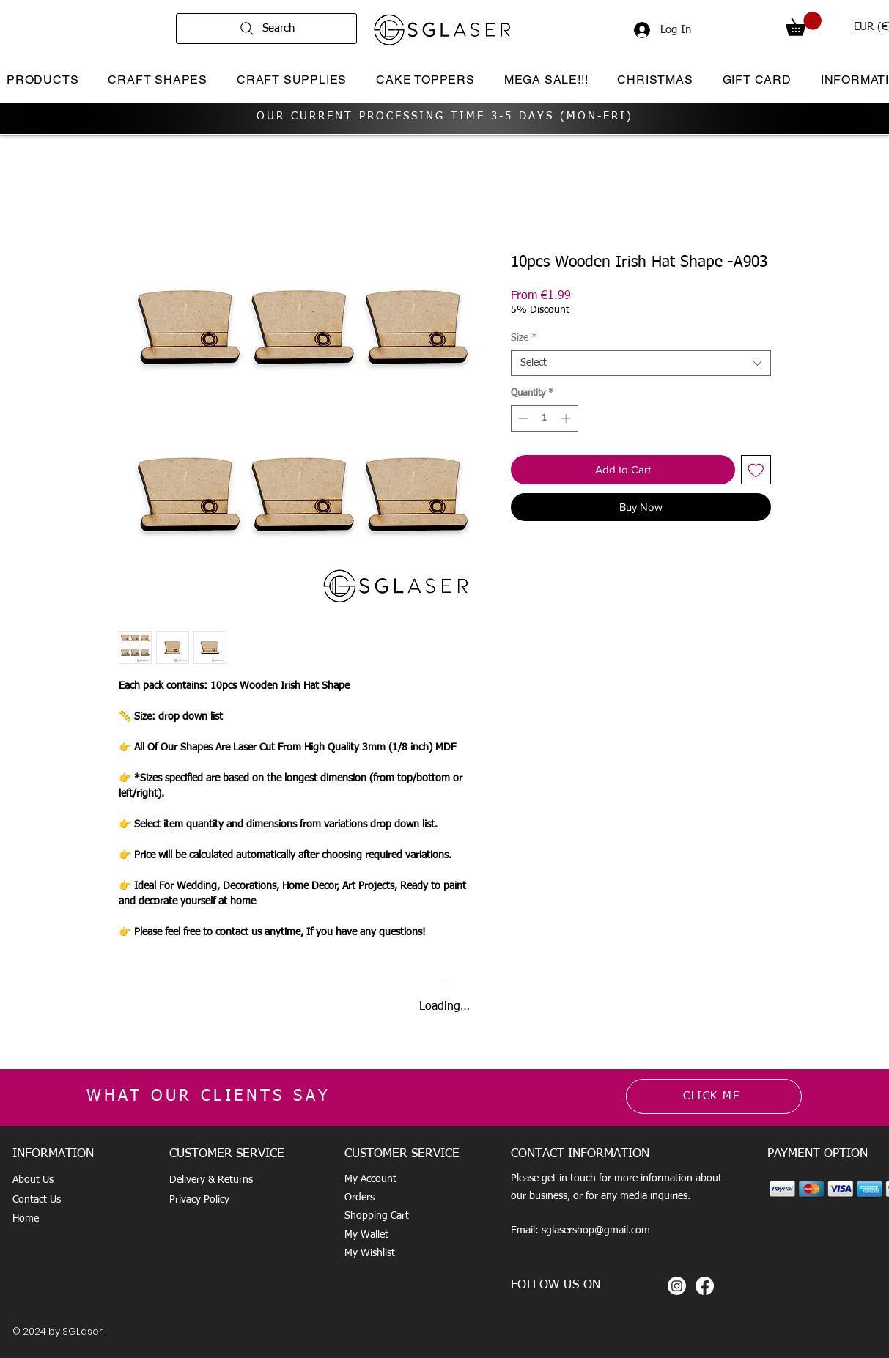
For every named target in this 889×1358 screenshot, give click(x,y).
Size (524, 338)
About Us (33, 1180)
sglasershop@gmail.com (596, 1230)
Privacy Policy (199, 1200)
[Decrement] (522, 418)
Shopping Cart (376, 1216)
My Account (370, 1179)
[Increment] (567, 418)
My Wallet (366, 1235)
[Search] (266, 28)
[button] (804, 24)
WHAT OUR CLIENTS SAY (208, 1096)
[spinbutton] (544, 418)
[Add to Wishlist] (756, 470)
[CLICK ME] (714, 1096)
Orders (359, 1197)
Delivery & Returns (211, 1180)
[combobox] (641, 363)
